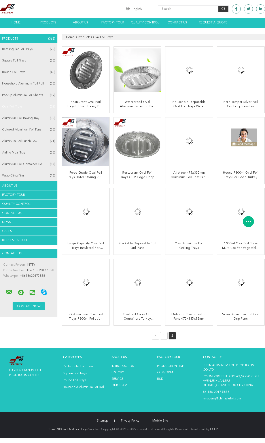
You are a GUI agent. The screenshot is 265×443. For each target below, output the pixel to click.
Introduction (123, 366)
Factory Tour (112, 22)
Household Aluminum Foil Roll (28, 83)
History (118, 372)
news (6, 222)
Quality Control (145, 22)
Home (16, 22)
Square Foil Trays (28, 60)
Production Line (170, 366)
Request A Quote (213, 22)
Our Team (119, 385)
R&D (160, 378)
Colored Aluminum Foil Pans (28, 129)
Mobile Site (160, 420)
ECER (214, 429)
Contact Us (177, 22)
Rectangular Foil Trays (28, 49)
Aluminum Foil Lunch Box (28, 141)
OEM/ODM (165, 372)
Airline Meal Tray (28, 152)
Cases (7, 231)
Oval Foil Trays (28, 106)
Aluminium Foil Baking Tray (28, 118)
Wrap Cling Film (28, 175)
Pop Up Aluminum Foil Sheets (28, 95)
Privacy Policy (130, 420)
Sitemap (102, 420)
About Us (80, 22)
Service (117, 378)
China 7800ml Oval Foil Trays (67, 429)
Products (48, 22)
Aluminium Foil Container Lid (28, 164)
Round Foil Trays (28, 72)
